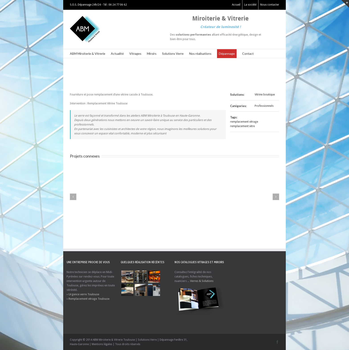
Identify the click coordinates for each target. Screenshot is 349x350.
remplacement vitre (242, 126)
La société (250, 4)
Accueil (236, 4)
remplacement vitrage (244, 121)
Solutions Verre (173, 53)
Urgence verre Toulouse (84, 294)
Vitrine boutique (265, 94)
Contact (248, 53)
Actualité (117, 53)
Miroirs (151, 53)
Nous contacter (269, 4)
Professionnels (264, 105)
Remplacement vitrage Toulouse (89, 298)
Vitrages (135, 53)
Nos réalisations (200, 53)
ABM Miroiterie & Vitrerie (87, 53)
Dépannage (227, 53)
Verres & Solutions (201, 281)
